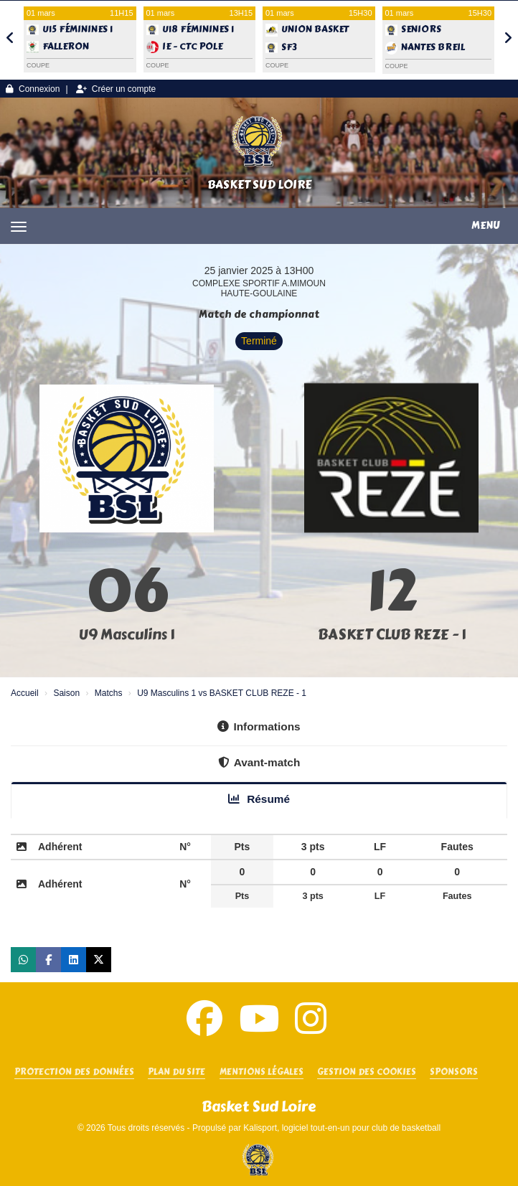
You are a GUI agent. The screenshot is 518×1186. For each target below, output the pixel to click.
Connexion (33, 89)
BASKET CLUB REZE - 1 (392, 634)
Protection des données (74, 1072)
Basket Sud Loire (259, 185)
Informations (258, 726)
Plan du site (176, 1072)
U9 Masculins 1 (126, 634)
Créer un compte (116, 89)
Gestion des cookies (366, 1072)
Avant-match (259, 762)
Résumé (259, 799)
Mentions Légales (261, 1072)
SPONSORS (454, 1072)
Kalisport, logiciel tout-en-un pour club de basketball (342, 1128)
